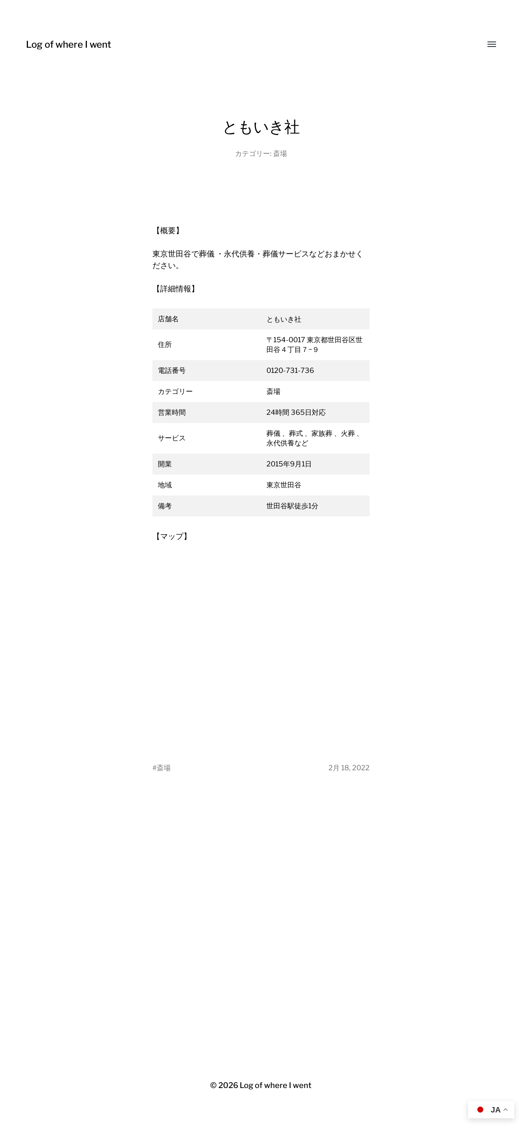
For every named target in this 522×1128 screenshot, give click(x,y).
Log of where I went (68, 44)
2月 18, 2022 (349, 768)
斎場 (280, 153)
